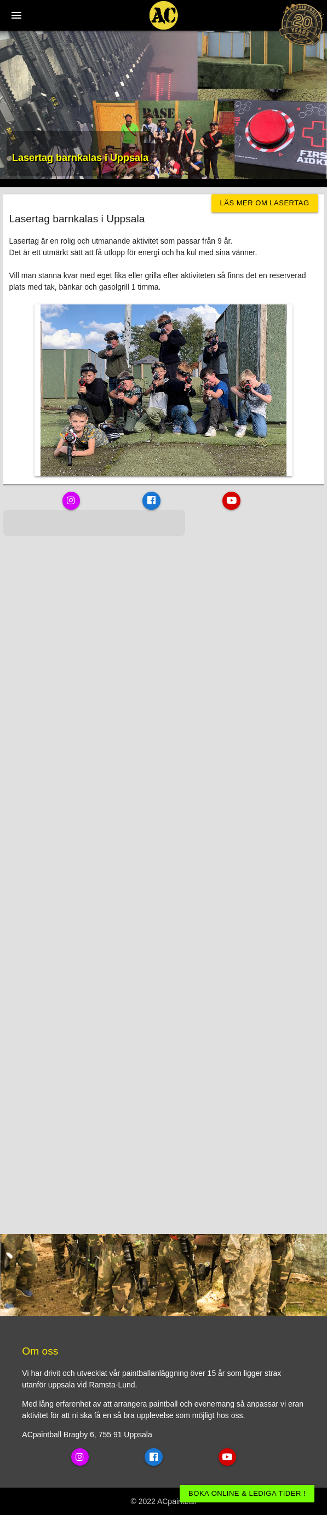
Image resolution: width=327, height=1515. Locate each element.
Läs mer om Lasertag (264, 203)
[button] (9, 547)
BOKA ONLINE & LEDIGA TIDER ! (247, 1493)
